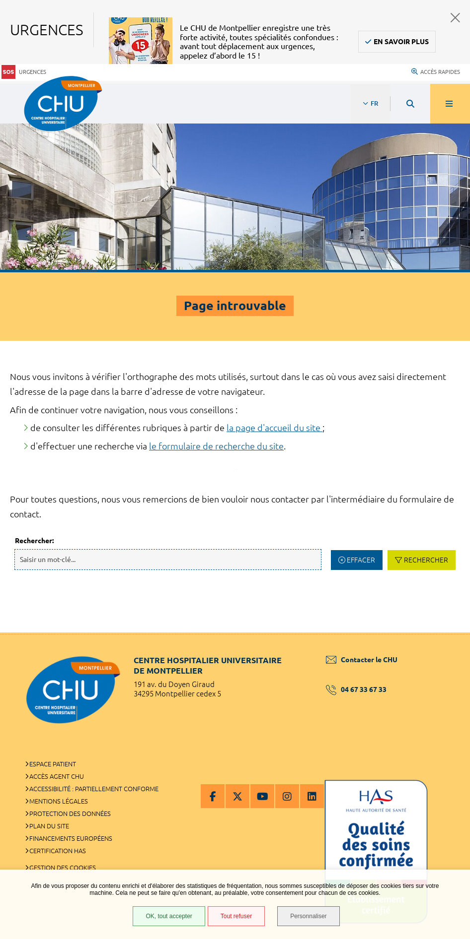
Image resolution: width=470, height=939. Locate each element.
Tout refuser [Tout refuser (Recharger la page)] (236, 916)
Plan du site (49, 825)
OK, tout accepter (169, 916)
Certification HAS (57, 850)
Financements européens (70, 838)
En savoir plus (401, 42)
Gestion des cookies (62, 867)
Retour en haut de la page (445, 632)
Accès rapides (435, 72)
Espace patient (52, 763)
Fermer (455, 17)
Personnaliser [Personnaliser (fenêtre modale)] (308, 916)
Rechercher (426, 560)
